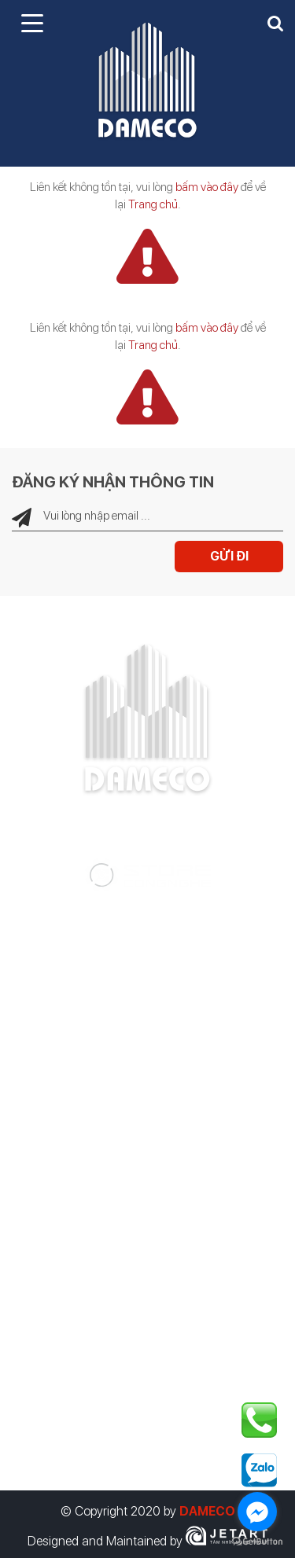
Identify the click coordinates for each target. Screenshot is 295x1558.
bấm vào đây (206, 187)
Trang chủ (153, 204)
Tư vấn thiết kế (64, 957)
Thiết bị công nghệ (74, 1115)
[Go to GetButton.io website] (257, 1542)
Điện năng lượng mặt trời (90, 1052)
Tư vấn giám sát (66, 989)
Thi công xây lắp (67, 1020)
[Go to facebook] (257, 1511)
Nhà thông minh (66, 1083)
